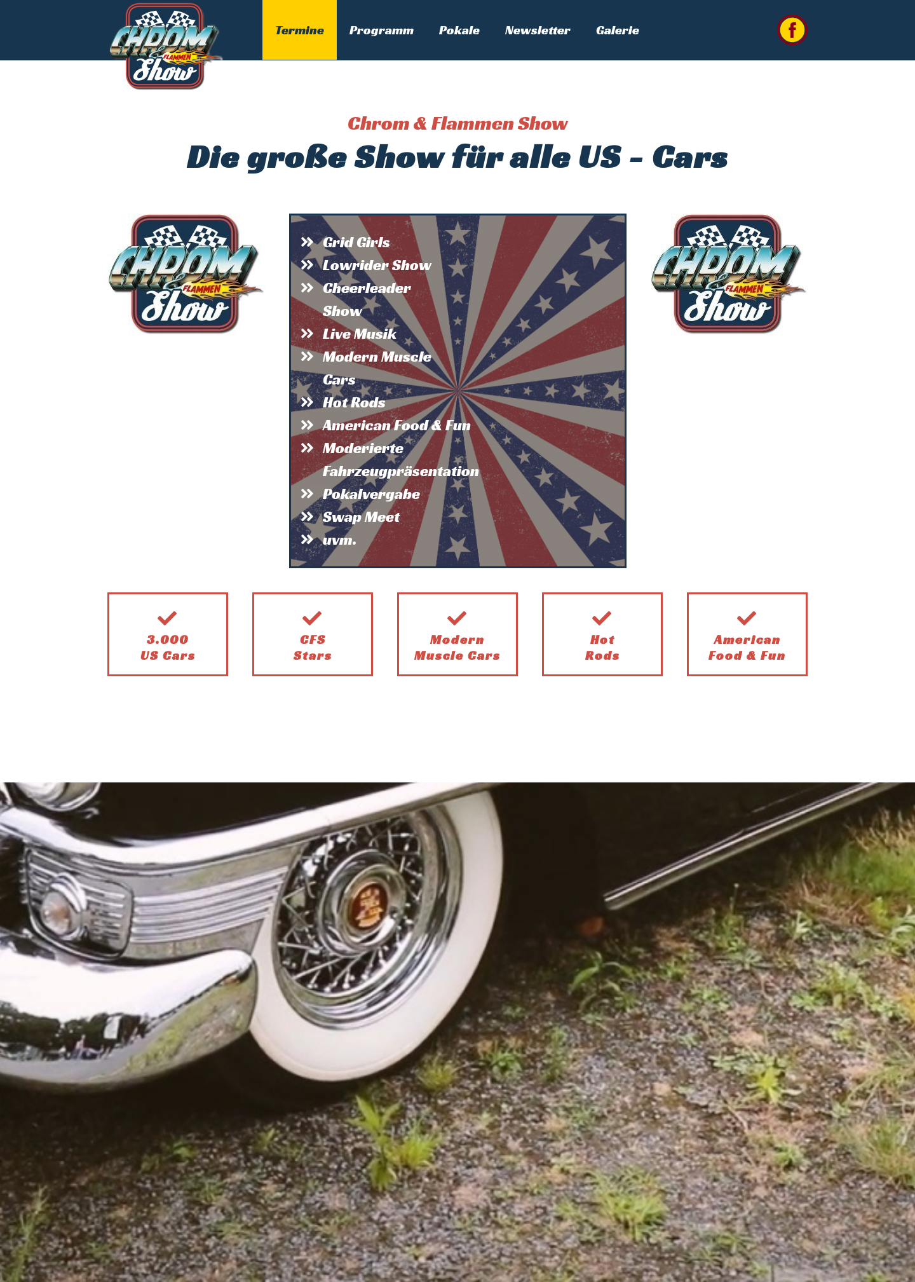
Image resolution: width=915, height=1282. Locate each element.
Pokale (459, 30)
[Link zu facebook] (792, 29)
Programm (381, 30)
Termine (299, 30)
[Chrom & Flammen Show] (166, 45)
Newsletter (538, 30)
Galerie (617, 30)
